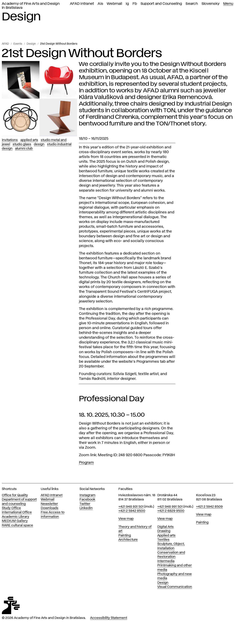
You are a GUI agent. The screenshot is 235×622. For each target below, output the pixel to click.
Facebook (87, 499)
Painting (124, 535)
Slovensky (211, 3)
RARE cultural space (17, 525)
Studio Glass (22, 144)
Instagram (87, 495)
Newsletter (49, 503)
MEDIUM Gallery (15, 521)
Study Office (11, 508)
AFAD (5, 44)
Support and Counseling (161, 3)
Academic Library (15, 516)
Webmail (114, 3)
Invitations (10, 140)
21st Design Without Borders (58, 44)
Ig (127, 3)
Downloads (49, 508)
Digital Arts (165, 526)
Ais (100, 3)
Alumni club (24, 148)
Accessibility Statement (108, 617)
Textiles (163, 539)
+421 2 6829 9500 (170, 510)
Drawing (163, 531)
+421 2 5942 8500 (131, 510)
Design (31, 44)
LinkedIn (86, 508)
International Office (17, 512)
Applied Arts (29, 140)
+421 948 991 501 (170, 506)
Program (86, 462)
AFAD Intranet (82, 3)
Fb (135, 3)
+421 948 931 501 (131, 506)
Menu (228, 3)
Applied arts (166, 535)
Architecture (128, 539)
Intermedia (165, 561)
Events (17, 44)
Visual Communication (174, 586)
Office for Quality (15, 495)
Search (192, 3)
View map (126, 518)
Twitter (84, 503)
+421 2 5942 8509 (209, 506)
